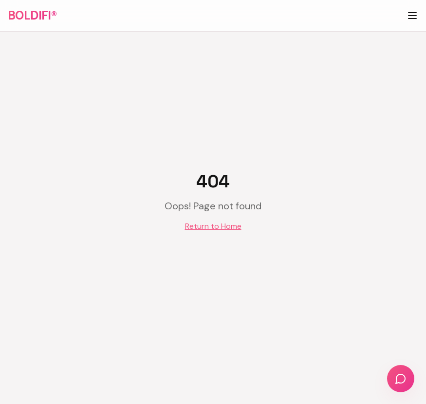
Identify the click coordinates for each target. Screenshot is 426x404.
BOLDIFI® (32, 15)
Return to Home (213, 226)
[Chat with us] (400, 378)
